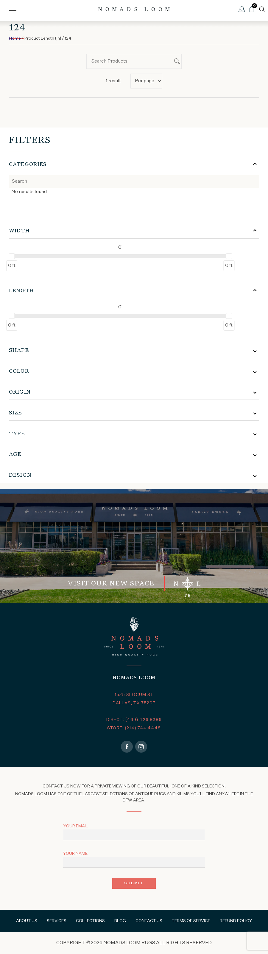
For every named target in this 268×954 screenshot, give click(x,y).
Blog (120, 921)
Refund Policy (236, 921)
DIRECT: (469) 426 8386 (134, 720)
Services (56, 921)
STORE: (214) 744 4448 (134, 728)
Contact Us (148, 921)
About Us (26, 921)
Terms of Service (191, 921)
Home (15, 38)
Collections (90, 921)
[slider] (12, 256)
